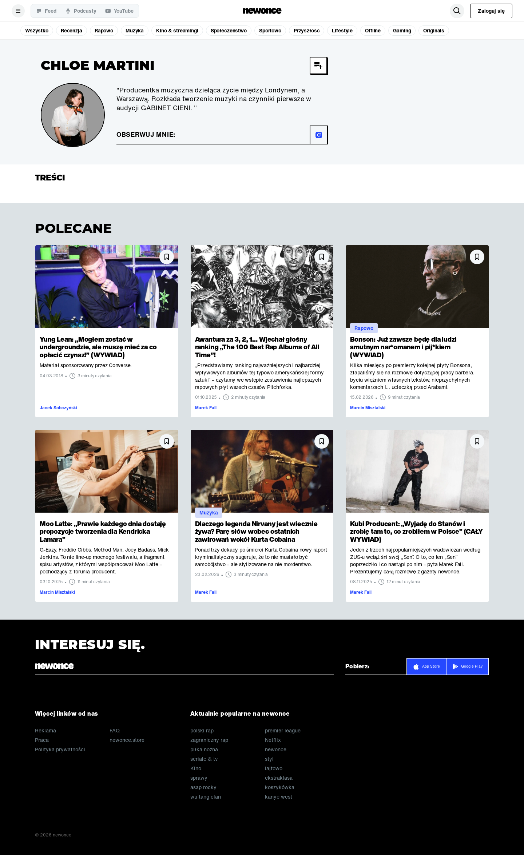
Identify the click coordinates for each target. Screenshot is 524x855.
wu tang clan (205, 797)
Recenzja (71, 30)
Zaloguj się (491, 11)
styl (269, 759)
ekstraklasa (279, 778)
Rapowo (104, 30)
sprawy (198, 778)
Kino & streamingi (177, 30)
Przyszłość (307, 30)
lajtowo (273, 768)
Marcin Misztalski (367, 408)
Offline (373, 30)
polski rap (202, 730)
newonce (275, 749)
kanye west (278, 797)
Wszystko (36, 30)
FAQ (115, 730)
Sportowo (270, 30)
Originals (433, 30)
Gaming (402, 30)
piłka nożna (204, 749)
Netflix (273, 740)
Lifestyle (342, 30)
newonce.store (127, 740)
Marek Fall (206, 408)
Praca (42, 740)
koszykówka (279, 787)
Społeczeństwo (229, 30)
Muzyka (135, 30)
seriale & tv (204, 759)
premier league (283, 730)
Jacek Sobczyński (58, 408)
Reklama (45, 730)
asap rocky (203, 787)
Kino (195, 768)
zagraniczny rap (209, 740)
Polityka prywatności (60, 749)
